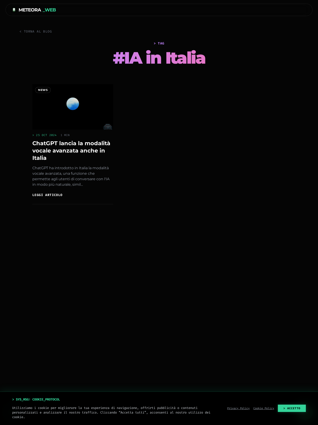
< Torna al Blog (36, 31)
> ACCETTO (291, 408)
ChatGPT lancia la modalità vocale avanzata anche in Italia (71, 150)
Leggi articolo (47, 195)
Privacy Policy (238, 408)
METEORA (33, 10)
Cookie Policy (263, 408)
